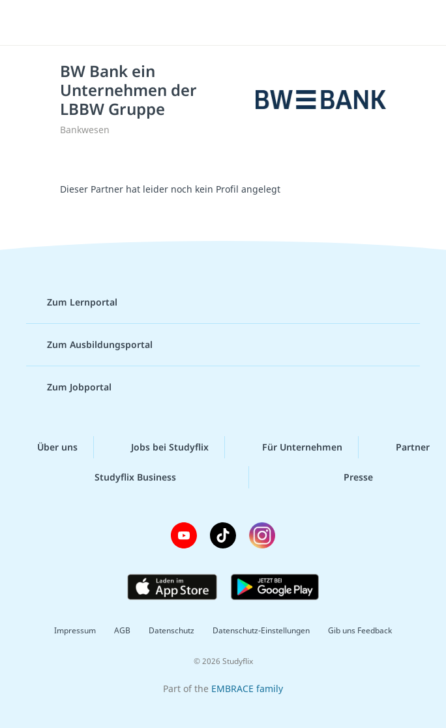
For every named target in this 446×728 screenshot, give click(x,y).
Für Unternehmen (291, 447)
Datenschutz (171, 630)
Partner (402, 447)
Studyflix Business (125, 477)
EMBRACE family (247, 688)
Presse (348, 477)
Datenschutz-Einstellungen (261, 630)
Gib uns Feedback (360, 630)
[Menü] (29, 22)
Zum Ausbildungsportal (89, 344)
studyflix (234, 22)
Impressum (75, 630)
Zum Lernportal (71, 302)
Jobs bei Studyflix (159, 447)
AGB (122, 630)
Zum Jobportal (69, 387)
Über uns (47, 447)
